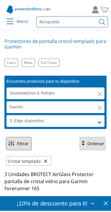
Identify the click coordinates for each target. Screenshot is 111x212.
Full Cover (49, 62)
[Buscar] (102, 21)
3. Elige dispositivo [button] (26, 120)
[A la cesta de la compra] (103, 9)
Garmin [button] (16, 107)
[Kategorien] (55, 63)
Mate (28, 62)
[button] (99, 94)
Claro (11, 62)
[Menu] (6, 17)
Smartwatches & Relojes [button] (32, 93)
